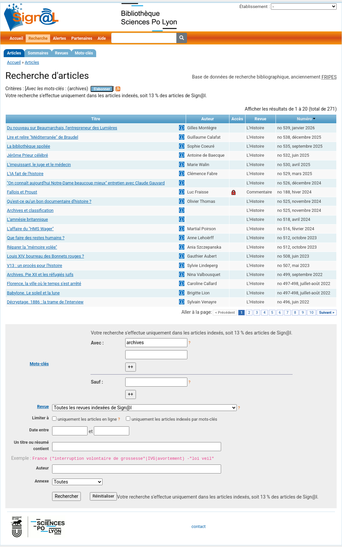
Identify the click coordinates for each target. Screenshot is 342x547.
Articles (14, 53)
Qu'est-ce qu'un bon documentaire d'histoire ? (49, 201)
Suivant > (326, 312)
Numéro (304, 118)
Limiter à (40, 417)
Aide (102, 38)
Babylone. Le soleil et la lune (33, 292)
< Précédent (225, 312)
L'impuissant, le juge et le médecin (39, 164)
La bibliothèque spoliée (28, 146)
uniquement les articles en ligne (87, 419)
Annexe (42, 481)
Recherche (37, 38)
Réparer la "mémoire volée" (32, 247)
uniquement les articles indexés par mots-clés (174, 419)
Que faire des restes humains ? (35, 237)
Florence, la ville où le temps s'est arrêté (44, 283)
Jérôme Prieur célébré (27, 155)
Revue (43, 406)
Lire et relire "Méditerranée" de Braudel (42, 137)
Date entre (39, 429)
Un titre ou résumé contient (31, 445)
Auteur (42, 467)
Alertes (59, 38)
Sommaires (38, 53)
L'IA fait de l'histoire (25, 173)
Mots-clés (84, 53)
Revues (61, 53)
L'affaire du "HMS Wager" (30, 228)
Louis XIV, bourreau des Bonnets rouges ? (45, 256)
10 (311, 312)
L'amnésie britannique (27, 219)
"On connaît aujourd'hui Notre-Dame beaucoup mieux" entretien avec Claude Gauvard (86, 182)
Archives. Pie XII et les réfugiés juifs (40, 274)
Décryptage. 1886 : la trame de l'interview (45, 301)
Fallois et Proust (22, 191)
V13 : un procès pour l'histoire (34, 265)
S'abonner (102, 89)
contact (198, 526)
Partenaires (82, 38)
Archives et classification (30, 210)
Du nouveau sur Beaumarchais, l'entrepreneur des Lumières (62, 127)
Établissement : (254, 6)
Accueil (16, 38)
